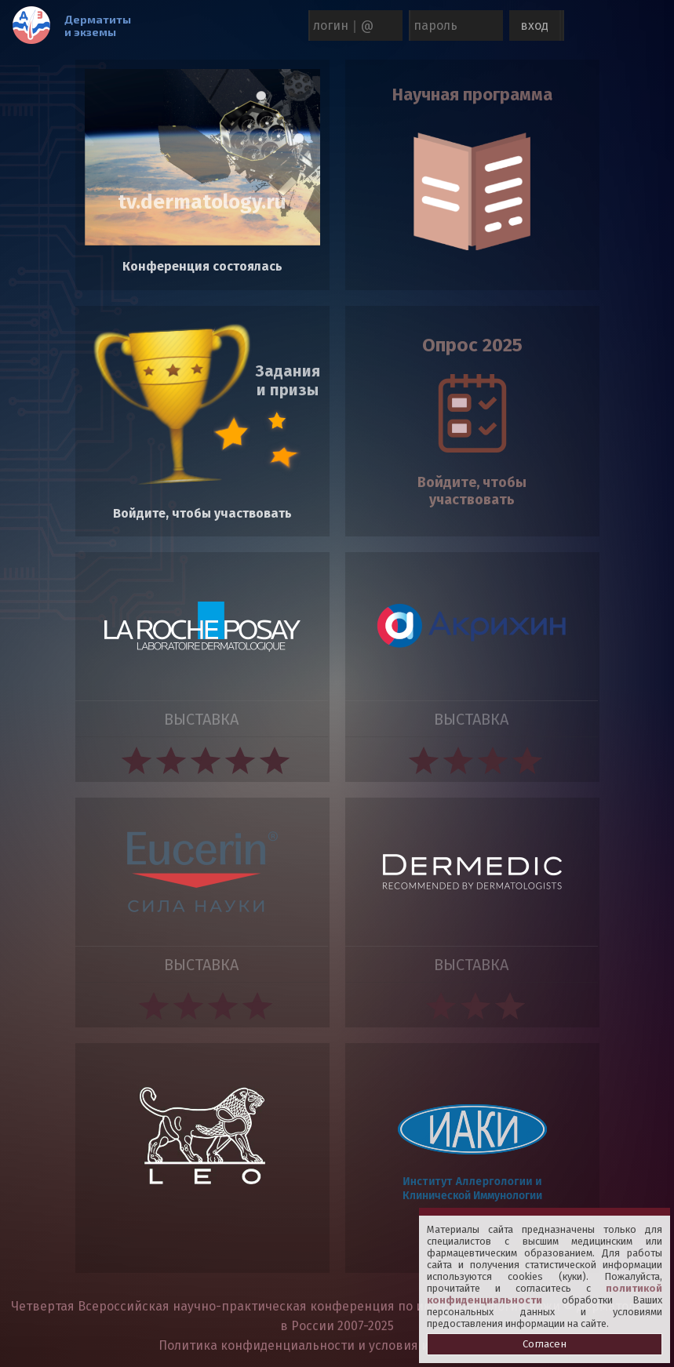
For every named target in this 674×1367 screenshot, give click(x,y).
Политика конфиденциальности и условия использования (337, 1345)
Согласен (545, 1344)
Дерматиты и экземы (98, 25)
